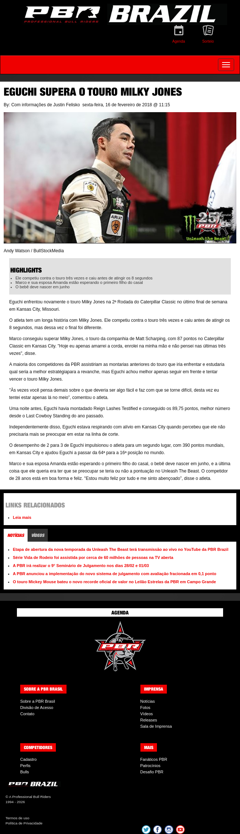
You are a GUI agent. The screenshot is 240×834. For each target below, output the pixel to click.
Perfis (25, 765)
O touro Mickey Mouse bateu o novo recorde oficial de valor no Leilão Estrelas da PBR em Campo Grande (114, 582)
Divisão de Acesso (36, 707)
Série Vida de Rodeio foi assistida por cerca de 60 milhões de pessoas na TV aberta (93, 557)
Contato (27, 714)
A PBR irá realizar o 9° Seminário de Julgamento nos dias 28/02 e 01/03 (81, 565)
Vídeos (146, 714)
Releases (148, 720)
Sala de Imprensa (156, 726)
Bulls (24, 772)
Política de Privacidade (24, 823)
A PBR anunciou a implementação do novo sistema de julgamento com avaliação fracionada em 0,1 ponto (114, 573)
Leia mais (22, 517)
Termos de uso (17, 818)
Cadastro (28, 759)
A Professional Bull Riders (30, 797)
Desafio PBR (152, 772)
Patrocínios (150, 765)
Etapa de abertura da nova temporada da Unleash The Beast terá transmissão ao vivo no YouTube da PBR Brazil (120, 549)
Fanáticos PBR (153, 759)
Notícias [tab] (15, 535)
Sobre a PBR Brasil (37, 701)
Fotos (145, 707)
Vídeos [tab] (37, 535)
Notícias (147, 701)
